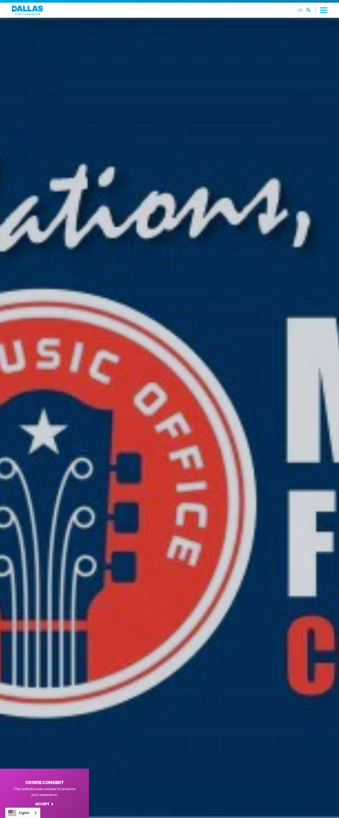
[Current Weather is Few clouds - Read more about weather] (300, 10)
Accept (44, 804)
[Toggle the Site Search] (311, 10)
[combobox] (22, 813)
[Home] (27, 10)
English (18, 813)
